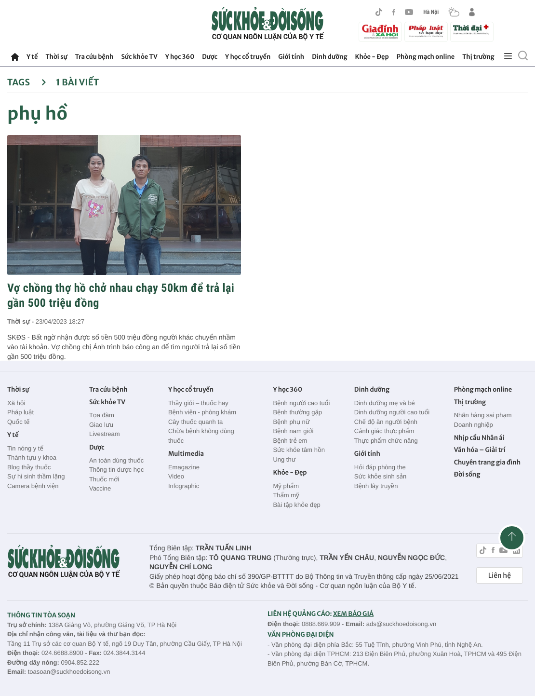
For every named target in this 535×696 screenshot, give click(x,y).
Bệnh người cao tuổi (301, 403)
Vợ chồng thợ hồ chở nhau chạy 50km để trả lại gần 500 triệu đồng (120, 295)
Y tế (32, 57)
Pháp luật (20, 412)
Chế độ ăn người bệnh (385, 421)
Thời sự (56, 57)
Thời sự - (21, 321)
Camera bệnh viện (32, 486)
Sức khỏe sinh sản (380, 476)
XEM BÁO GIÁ (353, 614)
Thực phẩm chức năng (386, 440)
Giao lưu (101, 424)
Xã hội (16, 403)
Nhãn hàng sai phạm (483, 415)
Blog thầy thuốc (29, 467)
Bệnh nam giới (293, 431)
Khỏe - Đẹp (372, 57)
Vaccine (100, 488)
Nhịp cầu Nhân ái (479, 437)
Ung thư (284, 459)
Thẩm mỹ (286, 495)
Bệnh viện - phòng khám (202, 412)
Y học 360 (180, 57)
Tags (26, 82)
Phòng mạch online (426, 57)
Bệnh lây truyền (376, 486)
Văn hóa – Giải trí (480, 449)
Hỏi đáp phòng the (380, 467)
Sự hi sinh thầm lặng (36, 476)
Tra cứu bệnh (94, 57)
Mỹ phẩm (286, 486)
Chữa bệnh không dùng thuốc (201, 435)
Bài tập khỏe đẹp (296, 504)
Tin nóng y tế (25, 448)
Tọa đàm (101, 415)
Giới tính (291, 57)
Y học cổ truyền (247, 57)
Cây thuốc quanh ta (195, 421)
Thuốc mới (104, 479)
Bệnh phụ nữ (291, 421)
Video (176, 476)
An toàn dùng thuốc (116, 460)
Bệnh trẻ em (290, 440)
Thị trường (478, 57)
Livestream (104, 433)
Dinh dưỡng (329, 57)
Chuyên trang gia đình (487, 462)
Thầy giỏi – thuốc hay (198, 403)
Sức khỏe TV (139, 57)
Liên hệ (499, 575)
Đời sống (467, 474)
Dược (209, 57)
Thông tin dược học (116, 469)
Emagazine (184, 467)
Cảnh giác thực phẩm (384, 431)
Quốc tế (18, 421)
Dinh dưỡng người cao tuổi (391, 412)
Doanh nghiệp (473, 424)
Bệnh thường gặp (297, 412)
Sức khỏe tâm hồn (299, 449)
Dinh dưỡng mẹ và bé (384, 403)
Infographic (183, 486)
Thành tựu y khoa (31, 457)
